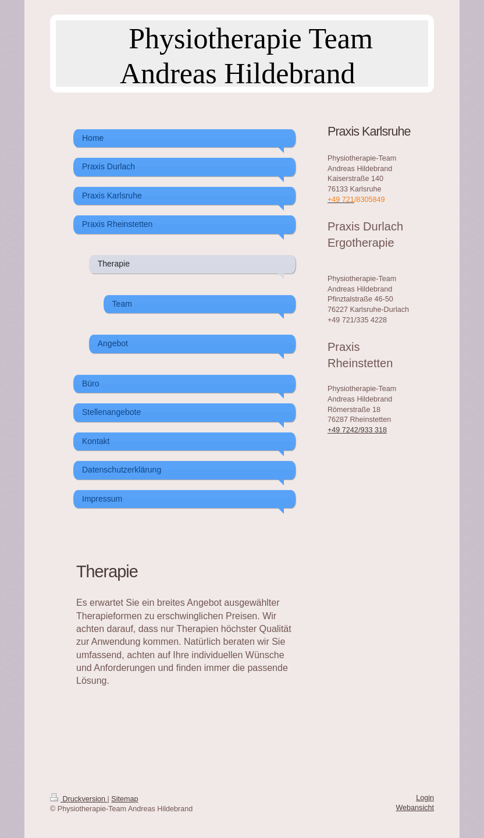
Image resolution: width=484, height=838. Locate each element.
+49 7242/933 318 (357, 430)
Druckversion (78, 799)
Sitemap (124, 799)
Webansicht (415, 808)
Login (425, 798)
